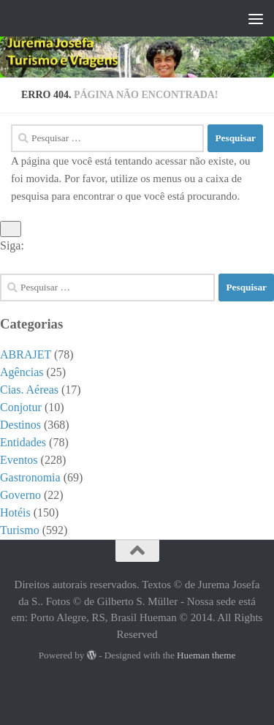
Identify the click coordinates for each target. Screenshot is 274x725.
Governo (20, 495)
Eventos (19, 460)
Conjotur (21, 407)
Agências (22, 372)
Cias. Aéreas (29, 389)
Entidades (23, 442)
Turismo (19, 530)
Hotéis (15, 512)
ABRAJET (25, 354)
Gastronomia (30, 477)
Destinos (20, 424)
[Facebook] (242, 262)
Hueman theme (206, 655)
